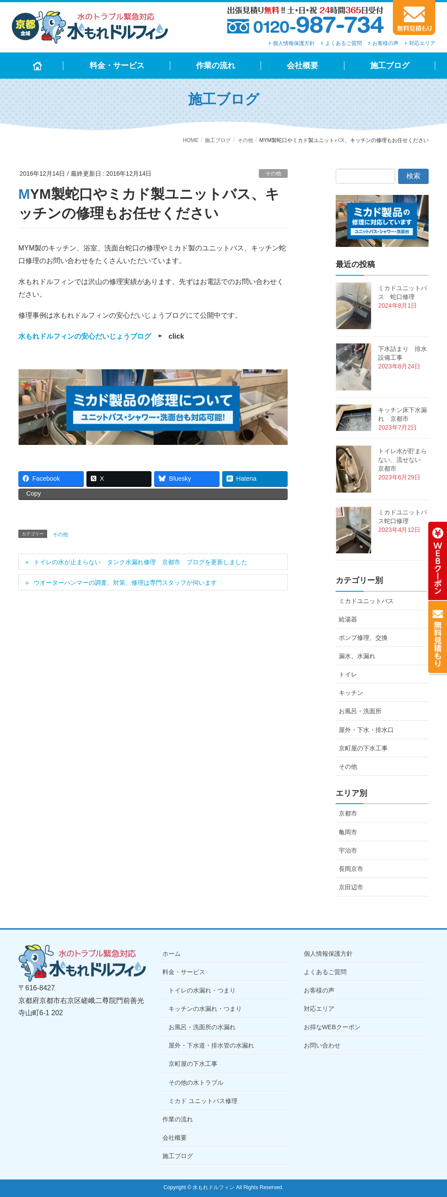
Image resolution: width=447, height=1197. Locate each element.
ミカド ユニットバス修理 (202, 1100)
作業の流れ (177, 1119)
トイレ (348, 674)
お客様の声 (385, 43)
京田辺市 (351, 887)
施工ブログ (177, 1155)
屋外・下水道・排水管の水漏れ (211, 1045)
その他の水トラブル (196, 1082)
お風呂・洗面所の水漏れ (202, 1027)
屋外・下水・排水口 (366, 729)
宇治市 (348, 850)
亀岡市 (348, 832)
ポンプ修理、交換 (363, 637)
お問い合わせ (322, 1045)
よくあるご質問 (343, 43)
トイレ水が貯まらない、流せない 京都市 (402, 460)
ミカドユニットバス (366, 600)
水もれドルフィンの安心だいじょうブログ (84, 336)
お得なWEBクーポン (332, 1027)
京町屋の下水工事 (363, 748)
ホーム (171, 953)
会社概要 (174, 1137)
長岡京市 (351, 868)
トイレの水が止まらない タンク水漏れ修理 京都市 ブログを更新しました (141, 562)
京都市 (348, 813)
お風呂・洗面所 (360, 711)
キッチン (351, 692)
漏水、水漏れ (357, 655)
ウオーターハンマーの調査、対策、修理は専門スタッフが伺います (125, 582)
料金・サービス (183, 971)
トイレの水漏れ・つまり (202, 990)
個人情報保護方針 (294, 43)
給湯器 (348, 619)
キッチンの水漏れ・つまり (205, 1008)
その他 (273, 173)
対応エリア (422, 43)
